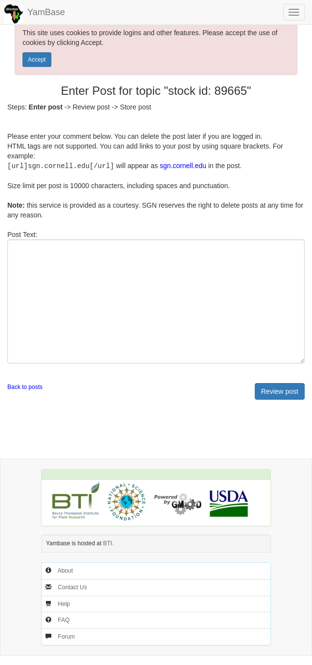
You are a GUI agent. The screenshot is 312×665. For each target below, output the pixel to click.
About (65, 570)
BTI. (108, 542)
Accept (37, 59)
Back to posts (25, 386)
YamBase (46, 12)
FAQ (63, 619)
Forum (66, 636)
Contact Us (72, 586)
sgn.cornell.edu (183, 166)
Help (64, 603)
